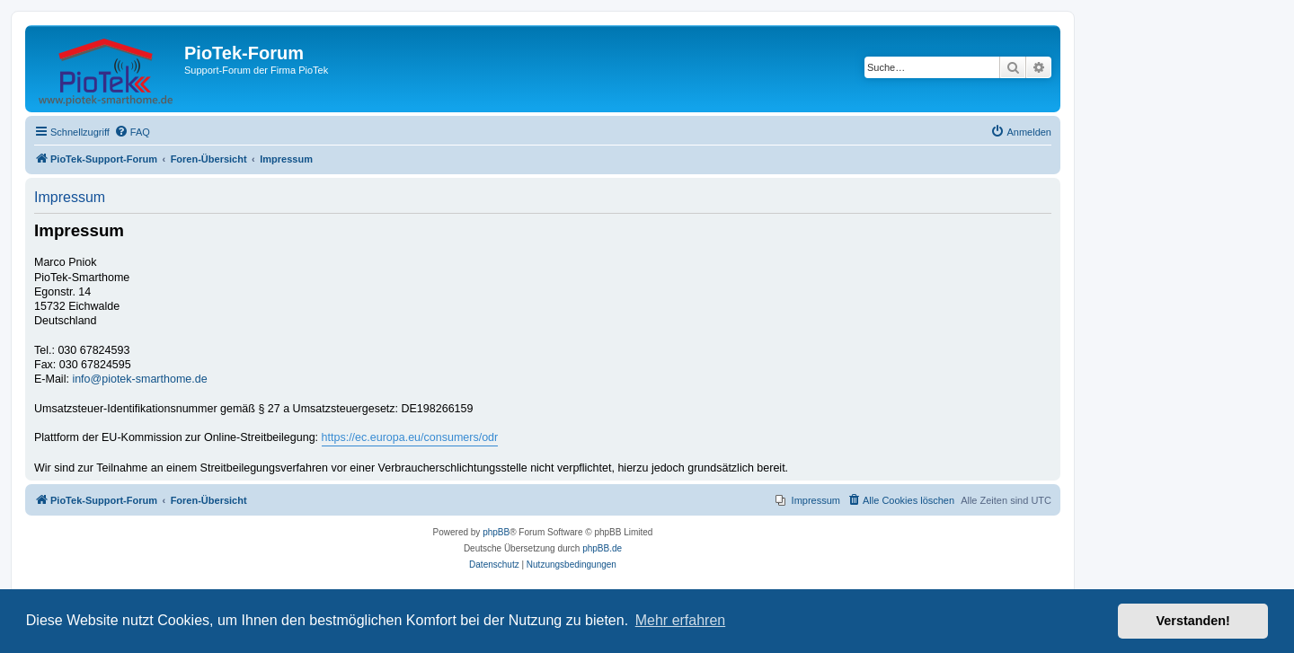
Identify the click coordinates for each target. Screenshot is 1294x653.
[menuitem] (132, 132)
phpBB (496, 532)
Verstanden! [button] (1193, 620)
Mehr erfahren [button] (680, 620)
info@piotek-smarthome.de (139, 379)
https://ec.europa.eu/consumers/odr (410, 437)
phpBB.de (602, 548)
